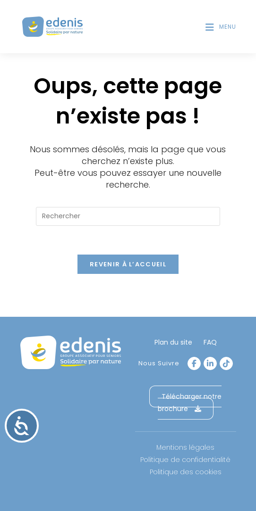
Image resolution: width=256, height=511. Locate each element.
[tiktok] (226, 363)
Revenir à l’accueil (128, 264)
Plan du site (173, 342)
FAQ (210, 342)
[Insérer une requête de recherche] (128, 216)
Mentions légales (185, 447)
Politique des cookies (186, 472)
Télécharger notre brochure (190, 402)
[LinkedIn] (210, 363)
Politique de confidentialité (185, 459)
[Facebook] (194, 363)
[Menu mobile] (221, 26)
